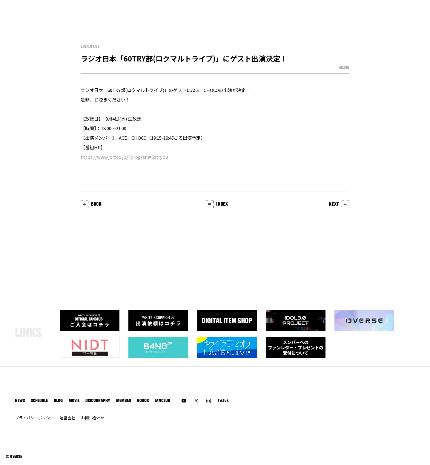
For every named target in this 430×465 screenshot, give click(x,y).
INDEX (217, 204)
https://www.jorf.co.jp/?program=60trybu (124, 157)
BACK (91, 204)
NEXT (339, 204)
